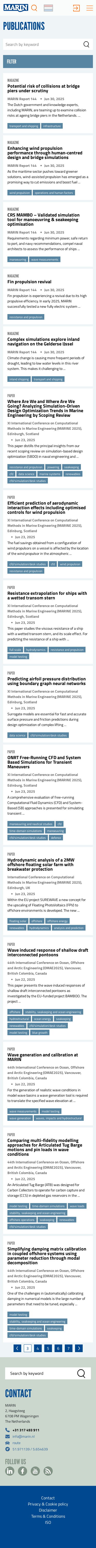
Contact (48, 1498)
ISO (48, 1522)
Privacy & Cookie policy (48, 1504)
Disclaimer (48, 1510)
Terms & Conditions (48, 1516)
